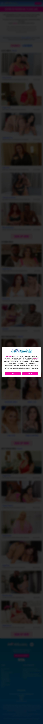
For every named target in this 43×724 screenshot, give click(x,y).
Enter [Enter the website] (30, 373)
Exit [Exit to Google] (13, 373)
